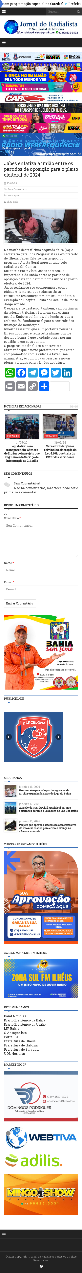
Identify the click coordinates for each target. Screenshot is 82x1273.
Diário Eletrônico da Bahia (24, 1020)
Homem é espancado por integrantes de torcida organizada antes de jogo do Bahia (45, 792)
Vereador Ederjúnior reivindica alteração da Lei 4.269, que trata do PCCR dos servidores (60, 451)
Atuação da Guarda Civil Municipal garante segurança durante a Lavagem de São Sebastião (48, 809)
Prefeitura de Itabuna (21, 1045)
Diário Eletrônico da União (25, 1024)
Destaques (14, 195)
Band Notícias (15, 1016)
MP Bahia (11, 1028)
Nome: (9, 563)
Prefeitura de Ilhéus (19, 1041)
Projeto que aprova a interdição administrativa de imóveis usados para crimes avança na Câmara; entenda (47, 828)
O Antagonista (15, 1033)
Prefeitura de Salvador (22, 1049)
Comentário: (12, 518)
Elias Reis (12, 201)
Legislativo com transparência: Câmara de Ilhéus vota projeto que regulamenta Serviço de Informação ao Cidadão (22, 453)
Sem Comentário (17, 189)
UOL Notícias (14, 1053)
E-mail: (9, 582)
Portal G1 (11, 1037)
